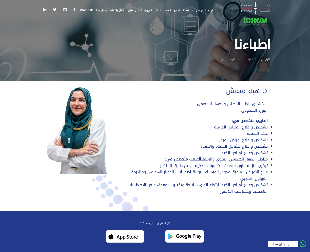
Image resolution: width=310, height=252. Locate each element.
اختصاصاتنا (188, 10)
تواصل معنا (101, 10)
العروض (148, 10)
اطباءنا (158, 10)
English (86, 10)
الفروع (177, 10)
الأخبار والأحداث (117, 10)
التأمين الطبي (135, 10)
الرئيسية (209, 10)
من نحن (199, 10)
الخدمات (167, 10)
